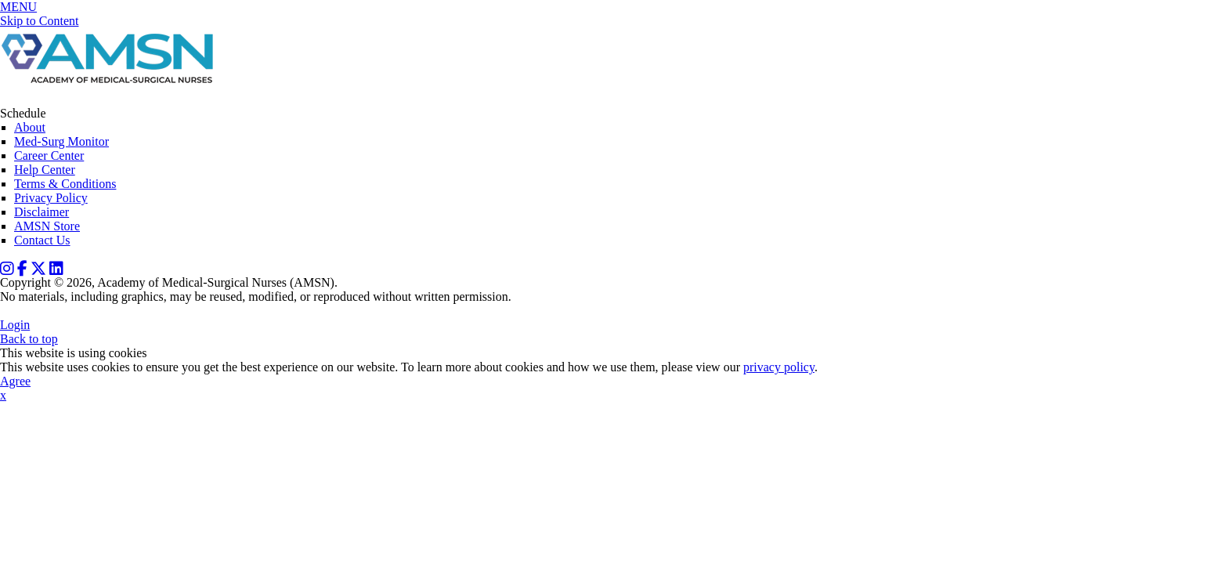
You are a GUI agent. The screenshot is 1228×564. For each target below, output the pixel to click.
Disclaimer (41, 212)
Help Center (44, 169)
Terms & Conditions (65, 183)
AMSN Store (47, 226)
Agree (15, 381)
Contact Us (42, 240)
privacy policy (778, 367)
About (29, 127)
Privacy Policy (51, 197)
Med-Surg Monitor (61, 141)
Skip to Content (39, 20)
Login (15, 324)
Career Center (49, 155)
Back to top (29, 338)
